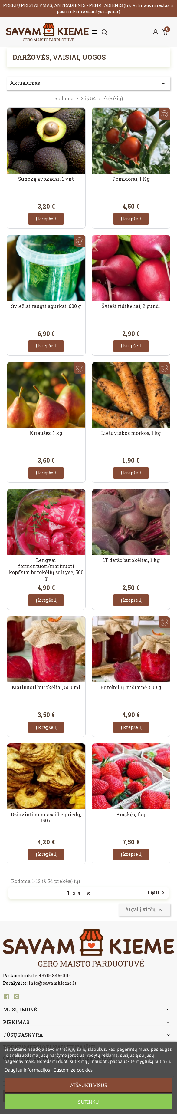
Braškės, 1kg (131, 814)
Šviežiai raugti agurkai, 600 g (46, 306)
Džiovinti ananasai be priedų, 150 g (46, 817)
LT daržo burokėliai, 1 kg (131, 560)
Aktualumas (88, 83)
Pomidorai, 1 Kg (131, 179)
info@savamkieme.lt (52, 983)
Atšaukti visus (88, 1085)
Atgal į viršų (144, 910)
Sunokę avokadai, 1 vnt (46, 179)
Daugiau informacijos (27, 1070)
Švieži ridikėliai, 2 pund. (131, 306)
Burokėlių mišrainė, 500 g (130, 687)
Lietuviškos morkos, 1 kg (131, 433)
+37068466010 (54, 975)
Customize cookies (73, 1070)
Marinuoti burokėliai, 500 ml (46, 687)
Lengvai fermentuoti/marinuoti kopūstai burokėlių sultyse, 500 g (46, 569)
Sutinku (88, 1102)
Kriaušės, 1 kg (46, 433)
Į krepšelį (46, 219)
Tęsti (157, 892)
